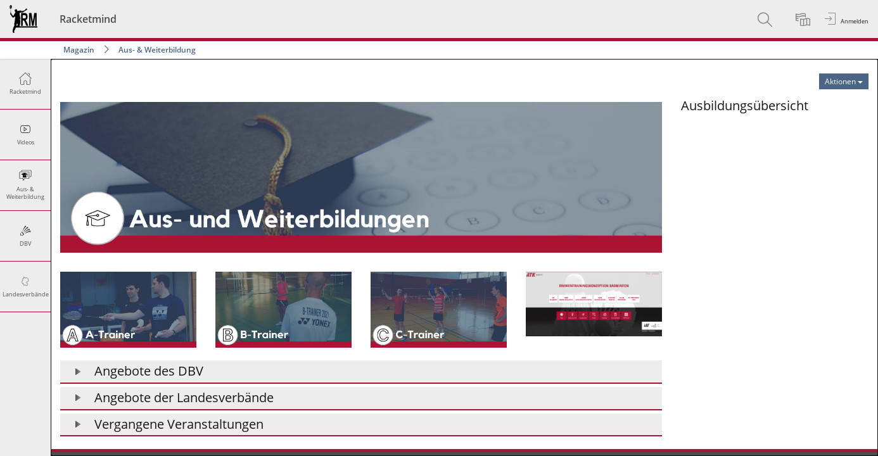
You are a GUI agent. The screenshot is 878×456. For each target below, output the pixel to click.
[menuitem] (767, 19)
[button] (361, 372)
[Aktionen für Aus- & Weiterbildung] (843, 81)
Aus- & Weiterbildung (157, 49)
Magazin (78, 49)
